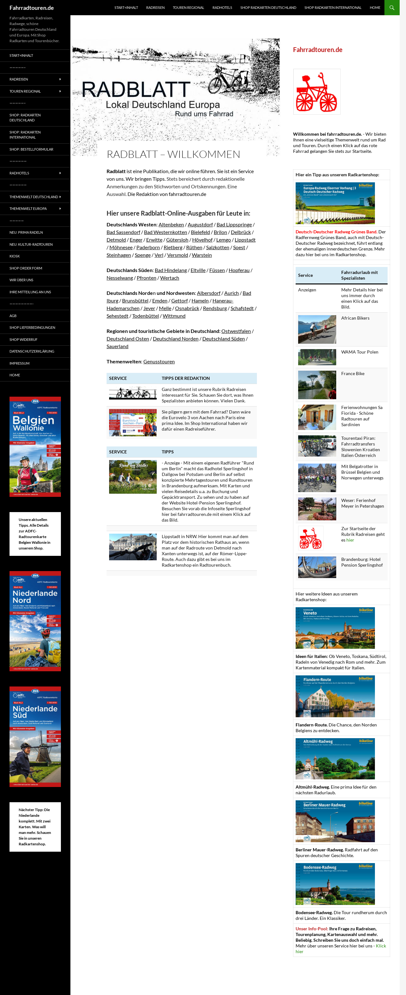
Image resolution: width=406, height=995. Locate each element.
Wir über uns (21, 280)
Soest (239, 247)
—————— (18, 161)
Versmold (177, 255)
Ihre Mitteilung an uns (30, 292)
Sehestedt (117, 316)
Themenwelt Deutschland (34, 197)
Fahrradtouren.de (32, 7)
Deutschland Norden (176, 338)
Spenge (143, 255)
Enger (136, 240)
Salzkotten (217, 247)
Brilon (220, 232)
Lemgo (223, 240)
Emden (159, 300)
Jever (149, 308)
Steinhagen (119, 255)
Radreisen (155, 7)
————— (17, 220)
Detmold (116, 240)
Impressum (19, 363)
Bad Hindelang (171, 270)
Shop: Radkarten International (25, 135)
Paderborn (148, 247)
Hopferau (239, 270)
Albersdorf (208, 293)
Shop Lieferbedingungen (32, 327)
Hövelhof (202, 240)
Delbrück (241, 232)
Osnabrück (187, 308)
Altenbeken (171, 224)
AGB (13, 316)
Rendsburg (215, 308)
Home (375, 7)
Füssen (217, 270)
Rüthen (194, 247)
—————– (18, 67)
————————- (22, 304)
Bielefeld (200, 232)
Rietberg (173, 247)
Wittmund (174, 316)
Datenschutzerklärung (32, 351)
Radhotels (222, 7)
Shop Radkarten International (333, 7)
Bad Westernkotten (165, 232)
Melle (165, 308)
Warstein (202, 255)
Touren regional (188, 7)
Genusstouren (159, 361)
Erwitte (154, 240)
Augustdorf (200, 224)
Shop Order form (26, 268)
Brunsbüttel (135, 300)
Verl (158, 255)
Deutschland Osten (128, 338)
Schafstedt (242, 308)
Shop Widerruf (23, 339)
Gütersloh (177, 240)
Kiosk (15, 256)
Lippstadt (245, 240)
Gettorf (179, 300)
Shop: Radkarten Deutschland (25, 117)
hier (350, 540)
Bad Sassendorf (123, 232)
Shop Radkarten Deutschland (268, 7)
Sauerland (117, 346)
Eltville (198, 270)
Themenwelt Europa (28, 208)
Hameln (200, 300)
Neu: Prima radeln (26, 232)
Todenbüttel (145, 316)
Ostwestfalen (236, 331)
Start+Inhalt (126, 7)
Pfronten (146, 278)
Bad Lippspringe (234, 224)
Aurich (231, 293)
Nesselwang (120, 278)
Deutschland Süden (223, 338)
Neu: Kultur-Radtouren (31, 244)
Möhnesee (121, 247)
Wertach (169, 278)
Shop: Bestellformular (31, 149)
